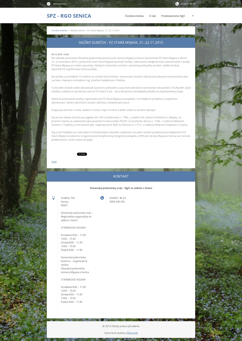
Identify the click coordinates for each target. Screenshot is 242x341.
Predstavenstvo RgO (173, 16)
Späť (54, 161)
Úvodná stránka (134, 16)
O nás (152, 16)
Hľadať (49, 3)
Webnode (132, 333)
